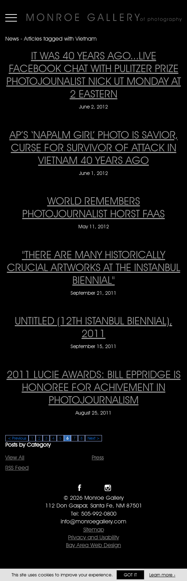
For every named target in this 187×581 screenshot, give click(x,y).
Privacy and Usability (93, 537)
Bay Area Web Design (93, 545)
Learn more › (162, 574)
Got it (130, 574)
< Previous (17, 438)
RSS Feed (17, 467)
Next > (93, 438)
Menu (11, 18)
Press (98, 457)
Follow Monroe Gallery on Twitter (94, 488)
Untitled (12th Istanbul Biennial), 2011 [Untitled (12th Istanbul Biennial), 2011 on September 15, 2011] (93, 327)
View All (14, 457)
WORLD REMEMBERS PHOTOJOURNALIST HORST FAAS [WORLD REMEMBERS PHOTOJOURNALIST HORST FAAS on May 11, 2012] (93, 207)
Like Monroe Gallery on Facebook (79, 488)
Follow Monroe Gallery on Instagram (108, 488)
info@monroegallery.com (93, 521)
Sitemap (93, 529)
